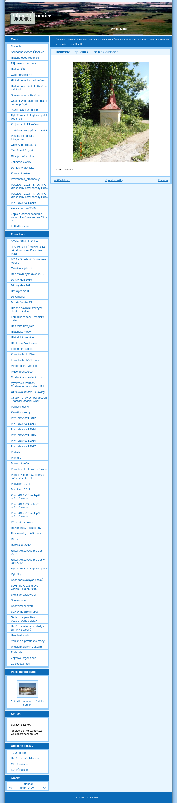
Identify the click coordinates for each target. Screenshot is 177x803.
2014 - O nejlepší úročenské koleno (28, 261)
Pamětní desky (20, 406)
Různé (15, 539)
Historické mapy (21, 331)
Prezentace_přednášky (25, 179)
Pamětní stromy (21, 412)
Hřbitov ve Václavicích (24, 343)
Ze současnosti (20, 663)
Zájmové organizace (23, 63)
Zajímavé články (21, 161)
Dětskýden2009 (20, 291)
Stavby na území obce (25, 611)
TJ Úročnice (18, 752)
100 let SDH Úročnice (24, 109)
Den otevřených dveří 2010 (28, 274)
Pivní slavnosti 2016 (23, 440)
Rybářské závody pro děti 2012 (26, 552)
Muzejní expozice (22, 371)
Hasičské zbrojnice (22, 326)
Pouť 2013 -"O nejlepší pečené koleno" (25, 506)
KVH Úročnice (19, 769)
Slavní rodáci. (19, 600)
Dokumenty (18, 296)
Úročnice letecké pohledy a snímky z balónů (28, 628)
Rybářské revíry (21, 544)
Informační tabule (22, 348)
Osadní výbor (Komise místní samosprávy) (29, 102)
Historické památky (23, 337)
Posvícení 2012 (20, 489)
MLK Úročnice (19, 764)
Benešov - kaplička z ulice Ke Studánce (148, 39)
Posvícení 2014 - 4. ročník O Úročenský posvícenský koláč (29, 195)
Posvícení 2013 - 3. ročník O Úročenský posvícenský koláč (29, 186)
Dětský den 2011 (21, 285)
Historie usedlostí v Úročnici (28, 80)
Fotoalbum (70, 39)
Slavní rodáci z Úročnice (26, 95)
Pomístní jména (20, 173)
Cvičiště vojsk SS (21, 74)
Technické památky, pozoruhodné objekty (24, 619)
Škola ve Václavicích (23, 594)
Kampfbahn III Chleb (23, 354)
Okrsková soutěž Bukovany (28, 392)
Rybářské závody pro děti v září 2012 (28, 561)
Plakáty (15, 452)
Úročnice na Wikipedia (25, 758)
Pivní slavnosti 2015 (23, 202)
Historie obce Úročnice (25, 57)
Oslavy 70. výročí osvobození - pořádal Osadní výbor (29, 399)
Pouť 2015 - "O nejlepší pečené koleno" (25, 514)
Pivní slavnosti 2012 (23, 418)
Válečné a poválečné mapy (28, 641)
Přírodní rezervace (22, 522)
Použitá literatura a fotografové (22, 137)
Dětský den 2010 (21, 279)
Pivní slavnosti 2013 (23, 423)
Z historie (17, 652)
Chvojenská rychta (22, 156)
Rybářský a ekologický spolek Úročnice (29, 117)
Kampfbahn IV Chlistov (25, 360)
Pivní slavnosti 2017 (23, 446)
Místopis (16, 46)
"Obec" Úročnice (30, 15)
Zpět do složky (114, 180)
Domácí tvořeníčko (22, 167)
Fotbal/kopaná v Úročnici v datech (27, 318)
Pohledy (16, 457)
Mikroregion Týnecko (24, 365)
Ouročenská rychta (22, 150)
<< (10, 787)
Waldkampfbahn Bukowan (27, 646)
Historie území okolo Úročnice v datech (29, 87)
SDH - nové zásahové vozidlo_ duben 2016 (24, 587)
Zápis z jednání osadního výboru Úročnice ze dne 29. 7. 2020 (29, 217)
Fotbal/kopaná (20, 226)
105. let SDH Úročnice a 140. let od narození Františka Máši (29, 250)
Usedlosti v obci (21, 635)
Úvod (59, 39)
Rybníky (16, 574)
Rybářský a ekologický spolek (29, 568)
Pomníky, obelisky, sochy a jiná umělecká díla (27, 476)
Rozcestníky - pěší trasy (26, 533)
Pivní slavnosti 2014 (23, 429)
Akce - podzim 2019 (23, 208)
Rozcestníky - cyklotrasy (26, 527)
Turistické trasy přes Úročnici (29, 130)
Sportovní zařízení (22, 606)
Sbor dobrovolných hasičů (27, 580)
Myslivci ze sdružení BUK (26, 377)
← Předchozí (62, 180)
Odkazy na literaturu (23, 144)
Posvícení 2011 (20, 483)
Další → (163, 180)
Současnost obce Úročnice (27, 52)
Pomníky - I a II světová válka (29, 469)
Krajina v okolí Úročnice (25, 124)
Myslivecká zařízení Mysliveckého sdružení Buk (28, 384)
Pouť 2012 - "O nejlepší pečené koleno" (25, 497)
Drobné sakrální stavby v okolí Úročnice (101, 39)
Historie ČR (18, 69)
